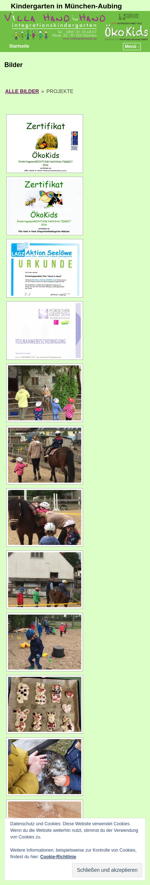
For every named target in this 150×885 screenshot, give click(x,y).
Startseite (19, 46)
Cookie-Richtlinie (58, 856)
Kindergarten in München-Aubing (66, 6)
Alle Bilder (22, 91)
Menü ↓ (132, 46)
